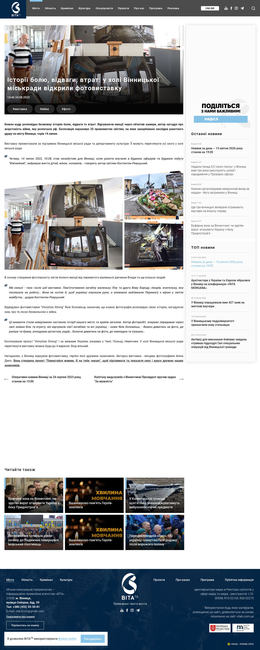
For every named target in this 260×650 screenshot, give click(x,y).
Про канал (183, 580)
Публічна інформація (239, 580)
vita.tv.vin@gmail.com (30, 611)
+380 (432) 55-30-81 (26, 607)
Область (50, 8)
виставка (20, 109)
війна (45, 109)
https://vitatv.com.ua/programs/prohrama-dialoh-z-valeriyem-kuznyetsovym (94, 422)
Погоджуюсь (92, 639)
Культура (85, 8)
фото (67, 109)
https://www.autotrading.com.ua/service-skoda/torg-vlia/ (220, 60)
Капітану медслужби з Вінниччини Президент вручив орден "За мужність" (135, 379)
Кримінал (67, 8)
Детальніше (220, 148)
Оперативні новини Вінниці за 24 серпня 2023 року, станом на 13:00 (46, 379)
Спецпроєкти (104, 8)
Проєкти (123, 8)
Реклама (173, 8)
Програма (155, 8)
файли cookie (67, 638)
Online (209, 8)
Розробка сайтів (247, 644)
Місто (36, 8)
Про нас (139, 8)
